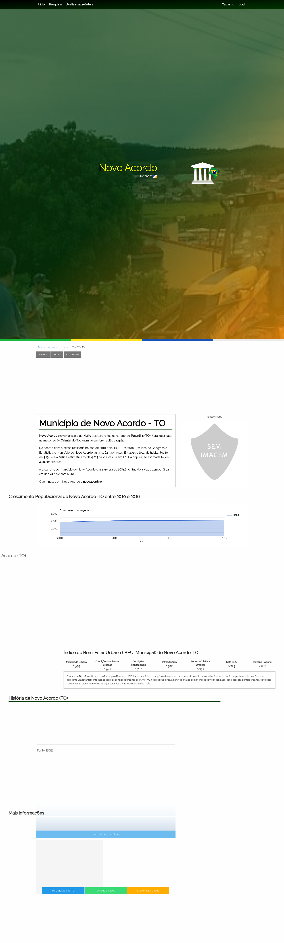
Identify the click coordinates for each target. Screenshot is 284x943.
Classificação (72, 354)
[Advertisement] (142, 386)
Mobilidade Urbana (262, 662)
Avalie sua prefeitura (79, 4)
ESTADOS (52, 347)
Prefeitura (43, 354)
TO (63, 347)
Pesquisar (55, 4)
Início (41, 4)
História (57, 354)
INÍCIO (39, 347)
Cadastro (228, 4)
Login (242, 4)
